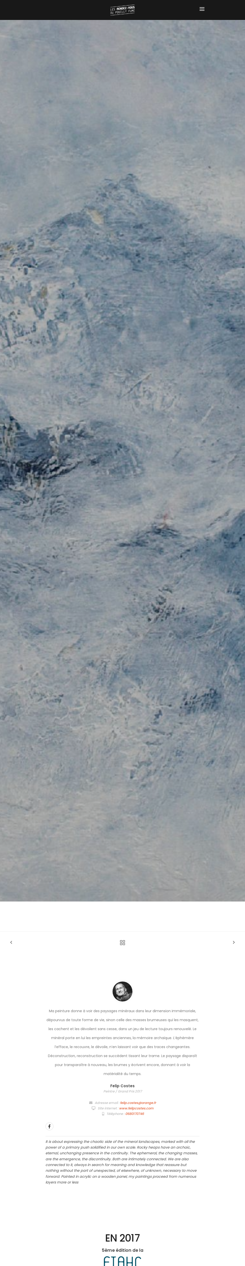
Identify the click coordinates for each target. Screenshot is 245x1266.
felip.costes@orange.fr (138, 1102)
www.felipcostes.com (136, 1108)
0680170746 (134, 1113)
